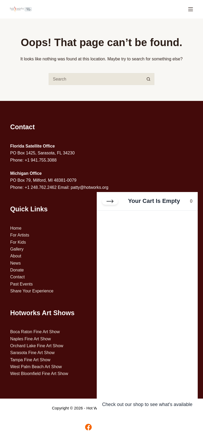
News (15, 263)
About (15, 256)
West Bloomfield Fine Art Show (39, 373)
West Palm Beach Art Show (36, 366)
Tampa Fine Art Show (30, 360)
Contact (17, 277)
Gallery (17, 249)
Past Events (21, 284)
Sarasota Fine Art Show (32, 352)
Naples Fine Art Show (30, 339)
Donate (17, 270)
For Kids (18, 242)
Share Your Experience (31, 291)
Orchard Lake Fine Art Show (36, 346)
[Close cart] (110, 201)
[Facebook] (88, 427)
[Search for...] (95, 79)
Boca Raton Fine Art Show (35, 331)
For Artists (19, 235)
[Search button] (148, 79)
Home (15, 228)
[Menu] (190, 9)
